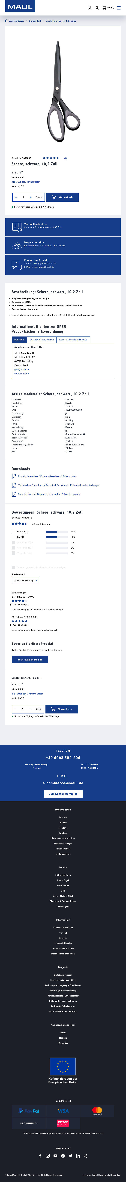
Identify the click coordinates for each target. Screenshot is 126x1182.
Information (63, 919)
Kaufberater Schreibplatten (63, 1006)
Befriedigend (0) (25, 542)
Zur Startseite (14, 20)
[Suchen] (97, 8)
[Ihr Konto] (89, 8)
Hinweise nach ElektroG (63, 948)
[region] (63, 90)
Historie (63, 822)
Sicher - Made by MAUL (63, 896)
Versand (63, 933)
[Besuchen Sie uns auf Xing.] (86, 1156)
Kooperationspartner (63, 1024)
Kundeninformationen (63, 927)
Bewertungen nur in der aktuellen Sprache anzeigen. (41, 567)
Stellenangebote (63, 854)
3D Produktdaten (63, 875)
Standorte (63, 828)
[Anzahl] (23, 197)
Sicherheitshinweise (63, 943)
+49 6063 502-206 (63, 758)
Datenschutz (116, 1175)
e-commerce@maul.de (43, 267)
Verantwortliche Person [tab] (42, 339)
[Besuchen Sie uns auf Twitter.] (70, 1156)
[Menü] (118, 8)
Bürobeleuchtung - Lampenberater (63, 996)
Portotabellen (63, 885)
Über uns (63, 817)
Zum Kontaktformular (63, 793)
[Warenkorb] (108, 8)
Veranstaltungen (63, 849)
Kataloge (63, 833)
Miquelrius (63, 1043)
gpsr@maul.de (22, 369)
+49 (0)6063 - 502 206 (45, 263)
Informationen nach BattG (63, 954)
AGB (95, 1175)
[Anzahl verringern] (16, 197)
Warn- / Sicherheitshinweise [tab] (73, 339)
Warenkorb (62, 197)
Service (63, 867)
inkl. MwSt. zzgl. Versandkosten (26, 181)
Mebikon (63, 1038)
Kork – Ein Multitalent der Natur (63, 1011)
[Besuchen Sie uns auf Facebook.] (40, 1156)
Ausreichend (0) (24, 547)
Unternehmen (63, 809)
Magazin (63, 967)
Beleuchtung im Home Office (63, 980)
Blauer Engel (63, 880)
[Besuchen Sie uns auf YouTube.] (55, 1156)
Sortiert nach (18, 574)
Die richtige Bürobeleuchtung (63, 990)
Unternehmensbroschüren (63, 838)
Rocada (63, 1032)
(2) (65, 158)
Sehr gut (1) (22, 531)
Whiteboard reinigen (63, 975)
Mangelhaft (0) (24, 553)
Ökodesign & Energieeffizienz (63, 901)
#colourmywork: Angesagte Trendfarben (63, 985)
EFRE (63, 891)
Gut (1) (20, 537)
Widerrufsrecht (104, 1175)
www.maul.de (21, 373)
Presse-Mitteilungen (63, 843)
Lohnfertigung (63, 906)
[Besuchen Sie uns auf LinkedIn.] (78, 1156)
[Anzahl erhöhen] (30, 197)
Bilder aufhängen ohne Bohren (63, 1001)
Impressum (87, 1175)
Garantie (63, 938)
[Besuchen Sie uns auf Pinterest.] (63, 1156)
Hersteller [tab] (19, 339)
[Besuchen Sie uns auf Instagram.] (48, 1156)
